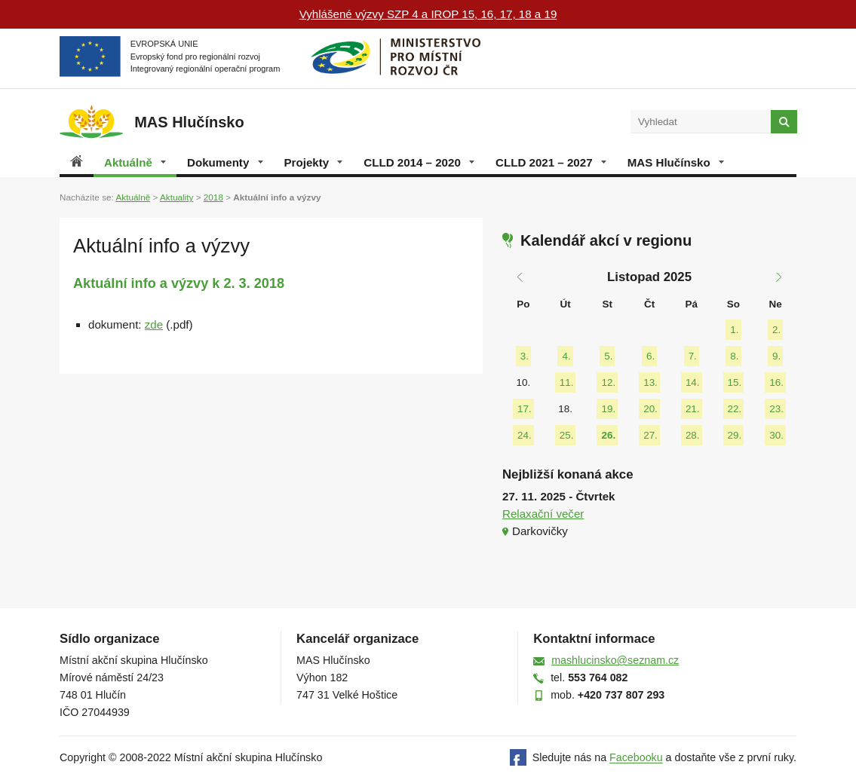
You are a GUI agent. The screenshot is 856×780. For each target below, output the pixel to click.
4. (566, 356)
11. (567, 382)
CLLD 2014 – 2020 (419, 162)
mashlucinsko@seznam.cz (615, 660)
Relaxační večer (543, 513)
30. (776, 435)
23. (776, 408)
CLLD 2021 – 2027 (550, 162)
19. (608, 408)
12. (608, 382)
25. (567, 435)
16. (776, 382)
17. (524, 408)
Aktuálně (135, 162)
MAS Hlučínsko (675, 162)
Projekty (313, 162)
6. (650, 356)
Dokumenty (224, 162)
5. (608, 356)
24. (524, 435)
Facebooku (636, 758)
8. (734, 356)
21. (693, 408)
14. (693, 382)
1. (734, 329)
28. (693, 435)
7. (693, 356)
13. (650, 382)
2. (776, 329)
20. (650, 408)
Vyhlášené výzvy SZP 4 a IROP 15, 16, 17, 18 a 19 (428, 14)
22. (735, 408)
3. (524, 356)
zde (154, 324)
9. (776, 356)
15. (735, 382)
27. (650, 435)
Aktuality (176, 197)
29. (735, 435)
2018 (213, 197)
